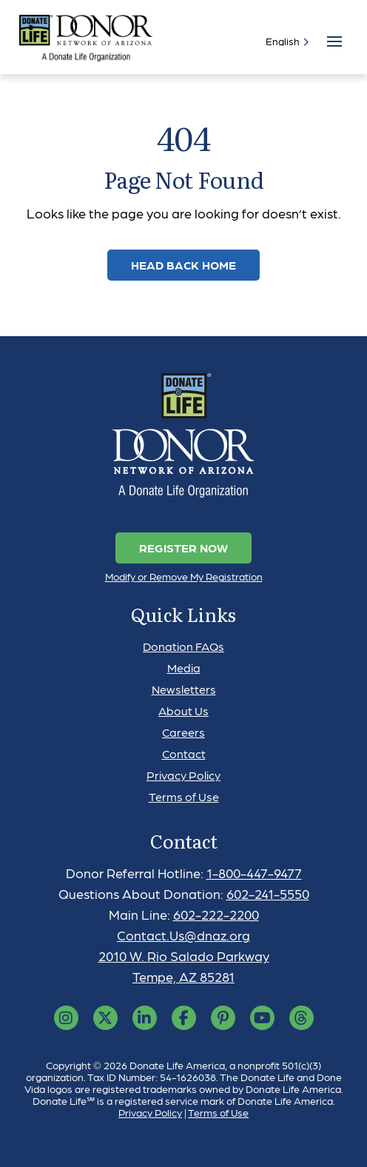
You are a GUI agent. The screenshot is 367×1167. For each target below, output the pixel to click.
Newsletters (184, 689)
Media (184, 667)
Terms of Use (184, 796)
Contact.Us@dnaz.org (183, 934)
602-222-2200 (216, 914)
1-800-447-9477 (254, 872)
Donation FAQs (183, 646)
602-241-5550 (267, 893)
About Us (183, 710)
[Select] (284, 41)
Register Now (183, 547)
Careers (183, 732)
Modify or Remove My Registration (184, 576)
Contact (184, 753)
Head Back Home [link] (183, 264)
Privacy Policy (183, 775)
